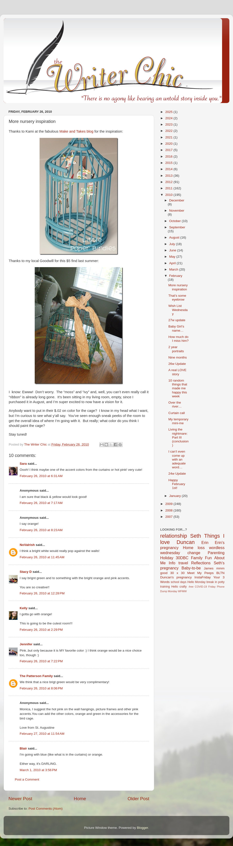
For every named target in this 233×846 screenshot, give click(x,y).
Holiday (166, 558)
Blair (23, 748)
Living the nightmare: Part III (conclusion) (178, 437)
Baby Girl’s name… (176, 328)
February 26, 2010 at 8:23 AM (41, 530)
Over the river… (175, 404)
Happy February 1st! (176, 484)
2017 (169, 150)
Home (80, 798)
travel (183, 563)
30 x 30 (177, 573)
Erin (204, 542)
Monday (172, 591)
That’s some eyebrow (177, 297)
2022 (169, 131)
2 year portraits (176, 349)
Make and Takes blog (76, 131)
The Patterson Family (36, 676)
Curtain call (176, 413)
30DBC (182, 558)
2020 (169, 143)
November (176, 210)
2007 (169, 517)
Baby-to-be (191, 568)
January (175, 496)
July (172, 244)
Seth (195, 536)
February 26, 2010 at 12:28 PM (42, 593)
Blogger (142, 828)
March (174, 269)
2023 (169, 124)
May (172, 256)
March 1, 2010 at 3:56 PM (38, 770)
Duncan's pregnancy (176, 577)
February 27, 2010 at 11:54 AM (42, 733)
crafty (183, 586)
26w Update (177, 364)
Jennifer (26, 644)
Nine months (177, 357)
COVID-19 (201, 586)
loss (201, 547)
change (193, 553)
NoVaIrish (27, 545)
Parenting (216, 553)
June (173, 250)
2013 (169, 175)
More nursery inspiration (178, 287)
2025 (169, 112)
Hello (174, 586)
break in (212, 582)
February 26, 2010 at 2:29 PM (41, 629)
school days (178, 582)
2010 (169, 195)
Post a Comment (27, 779)
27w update (176, 320)
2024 (169, 118)
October (175, 221)
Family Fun (201, 558)
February (175, 276)
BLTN (220, 573)
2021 (169, 137)
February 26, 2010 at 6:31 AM (41, 476)
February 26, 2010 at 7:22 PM (41, 661)
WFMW (182, 591)
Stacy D (26, 572)
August (174, 237)
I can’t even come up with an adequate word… (177, 459)
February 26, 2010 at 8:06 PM (41, 688)
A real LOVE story (177, 372)
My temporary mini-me (178, 421)
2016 (169, 156)
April (173, 263)
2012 (169, 182)
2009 (169, 504)
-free (190, 586)
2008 (169, 510)
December (176, 200)
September (177, 227)
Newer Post (20, 798)
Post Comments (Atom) (46, 808)
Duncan (186, 542)
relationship (173, 536)
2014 (169, 169)
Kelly (23, 608)
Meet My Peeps (200, 573)
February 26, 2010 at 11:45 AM (42, 557)
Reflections (201, 563)
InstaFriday (202, 577)
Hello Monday (196, 582)
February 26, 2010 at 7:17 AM (41, 503)
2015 (169, 163)
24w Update (177, 473)
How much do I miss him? (178, 339)
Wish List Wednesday (178, 309)
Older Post (138, 798)
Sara (23, 463)
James (209, 568)
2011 (169, 188)
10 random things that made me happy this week (177, 388)
